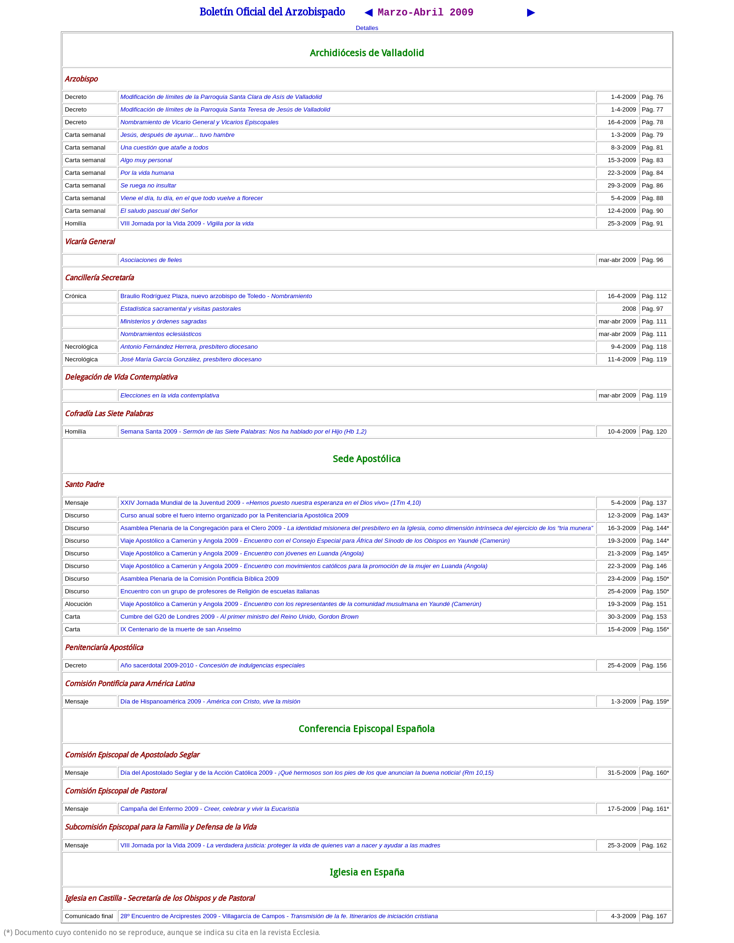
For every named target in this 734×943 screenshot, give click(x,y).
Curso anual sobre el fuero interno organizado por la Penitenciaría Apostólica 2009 (234, 516)
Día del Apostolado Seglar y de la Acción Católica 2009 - (306, 774)
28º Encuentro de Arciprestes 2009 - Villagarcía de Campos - (279, 917)
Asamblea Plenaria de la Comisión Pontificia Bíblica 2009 (199, 580)
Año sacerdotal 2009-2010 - (212, 666)
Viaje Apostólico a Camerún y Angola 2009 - (315, 542)
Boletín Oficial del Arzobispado (272, 13)
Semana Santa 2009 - (243, 432)
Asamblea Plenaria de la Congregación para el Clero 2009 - (356, 529)
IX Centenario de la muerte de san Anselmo (180, 630)
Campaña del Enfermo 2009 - (209, 810)
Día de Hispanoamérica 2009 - (210, 702)
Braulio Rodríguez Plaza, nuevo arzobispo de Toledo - (216, 297)
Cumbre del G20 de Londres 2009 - (239, 617)
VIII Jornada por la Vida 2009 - (187, 224)
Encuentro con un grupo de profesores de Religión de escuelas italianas (219, 592)
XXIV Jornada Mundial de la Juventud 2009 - (270, 504)
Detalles (367, 29)
